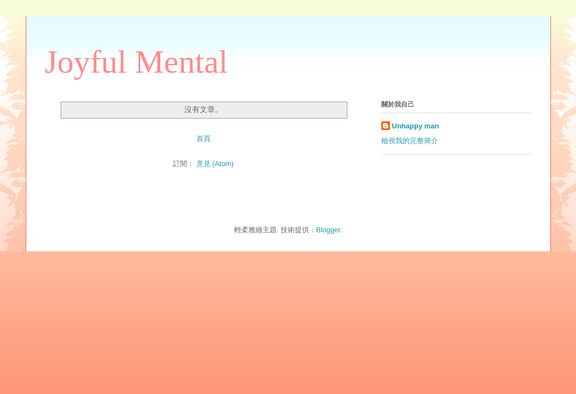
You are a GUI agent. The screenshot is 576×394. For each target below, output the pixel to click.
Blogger (328, 230)
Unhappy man (415, 126)
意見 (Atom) (215, 164)
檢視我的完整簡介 (409, 141)
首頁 (203, 138)
